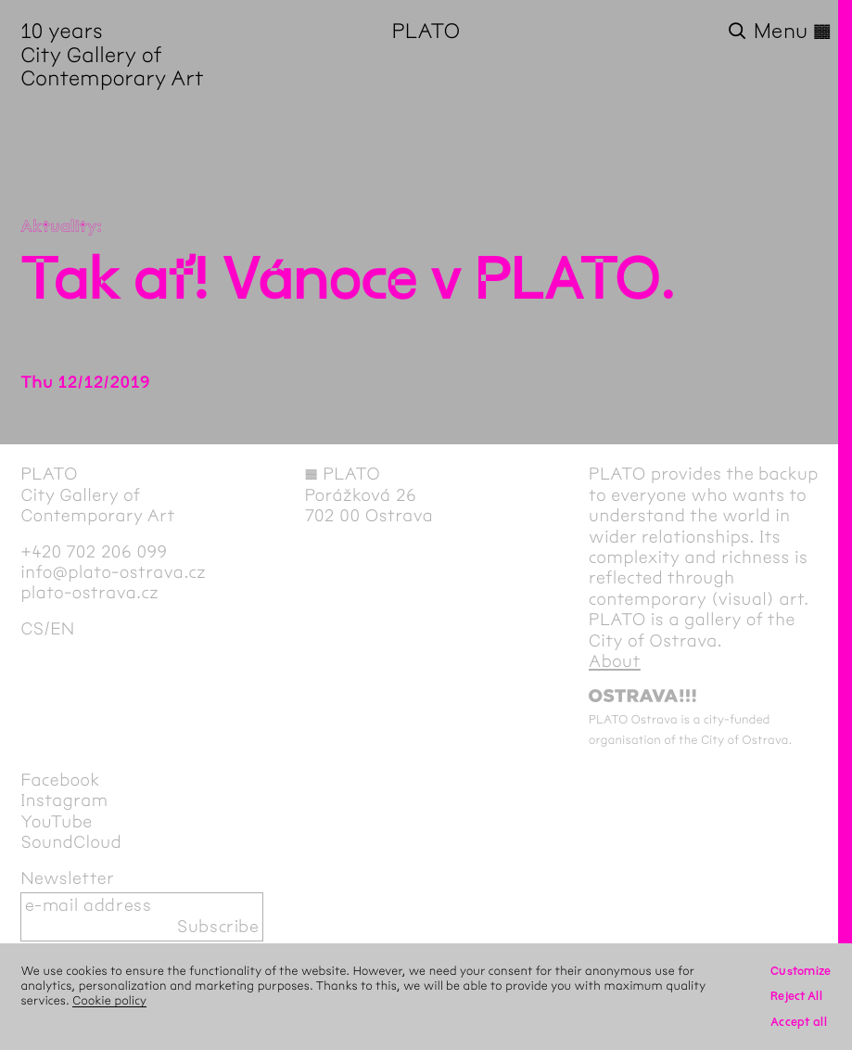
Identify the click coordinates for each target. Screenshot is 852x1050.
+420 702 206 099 (93, 552)
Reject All (796, 996)
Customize (801, 971)
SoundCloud (70, 843)
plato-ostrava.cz (89, 593)
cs (32, 629)
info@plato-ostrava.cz (113, 573)
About (615, 662)
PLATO (426, 31)
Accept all (798, 1022)
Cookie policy (109, 1000)
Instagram (64, 801)
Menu (793, 32)
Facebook (60, 780)
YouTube (56, 822)
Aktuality (58, 226)
